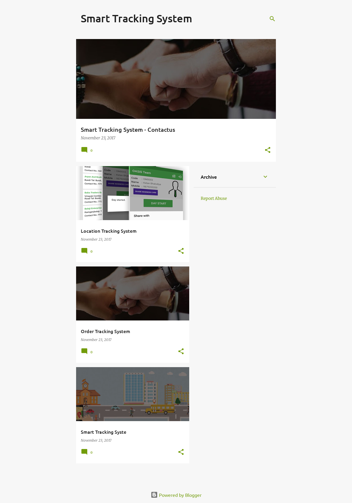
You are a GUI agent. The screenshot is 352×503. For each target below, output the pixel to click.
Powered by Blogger (176, 495)
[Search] (272, 19)
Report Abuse (214, 198)
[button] (267, 150)
